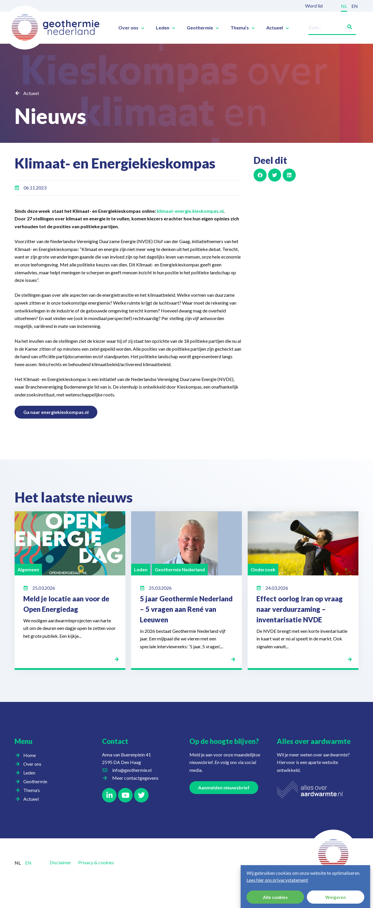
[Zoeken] (347, 25)
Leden (165, 27)
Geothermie (203, 27)
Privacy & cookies (96, 862)
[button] (260, 175)
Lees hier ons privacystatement (277, 880)
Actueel (277, 27)
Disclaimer (60, 862)
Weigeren (335, 897)
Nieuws (50, 115)
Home (29, 755)
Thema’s (243, 27)
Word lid (314, 5)
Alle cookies (275, 897)
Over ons (131, 27)
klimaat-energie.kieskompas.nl (190, 211)
